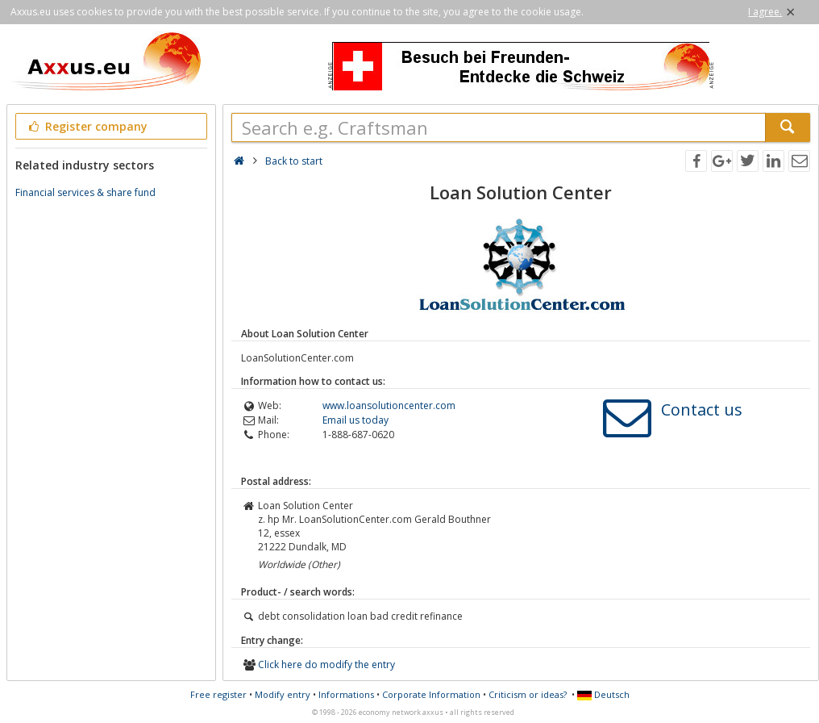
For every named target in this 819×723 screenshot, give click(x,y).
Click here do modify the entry (326, 664)
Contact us (701, 409)
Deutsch (603, 694)
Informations (346, 694)
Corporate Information (431, 694)
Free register (218, 694)
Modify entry (282, 694)
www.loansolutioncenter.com (388, 405)
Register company (87, 126)
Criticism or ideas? (527, 694)
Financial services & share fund (85, 192)
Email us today (355, 420)
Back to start (293, 161)
